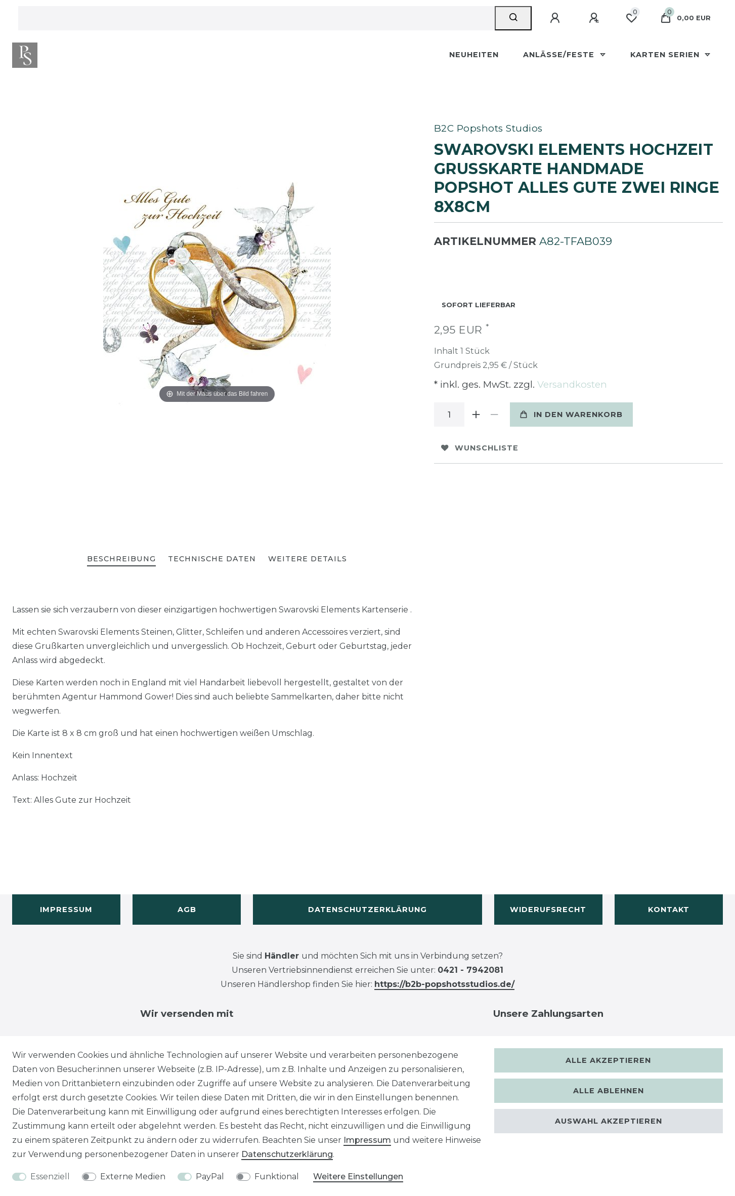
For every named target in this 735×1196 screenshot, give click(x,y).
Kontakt (668, 909)
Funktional (276, 1176)
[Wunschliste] (631, 18)
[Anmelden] (556, 18)
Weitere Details (307, 558)
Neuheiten (474, 54)
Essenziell (50, 1176)
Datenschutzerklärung (367, 909)
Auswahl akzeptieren (608, 1121)
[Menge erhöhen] (476, 414)
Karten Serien (666, 54)
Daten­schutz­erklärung (287, 1154)
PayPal (210, 1176)
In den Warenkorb (571, 414)
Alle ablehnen (608, 1090)
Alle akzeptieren (608, 1060)
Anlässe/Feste (560, 54)
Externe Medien (132, 1176)
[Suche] (513, 18)
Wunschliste (479, 447)
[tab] (121, 560)
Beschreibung (121, 558)
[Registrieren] (595, 18)
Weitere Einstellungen (358, 1176)
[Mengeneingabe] (449, 414)
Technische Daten (212, 558)
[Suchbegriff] (256, 18)
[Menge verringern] (495, 414)
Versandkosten (571, 384)
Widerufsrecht (548, 909)
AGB (187, 909)
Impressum (66, 909)
